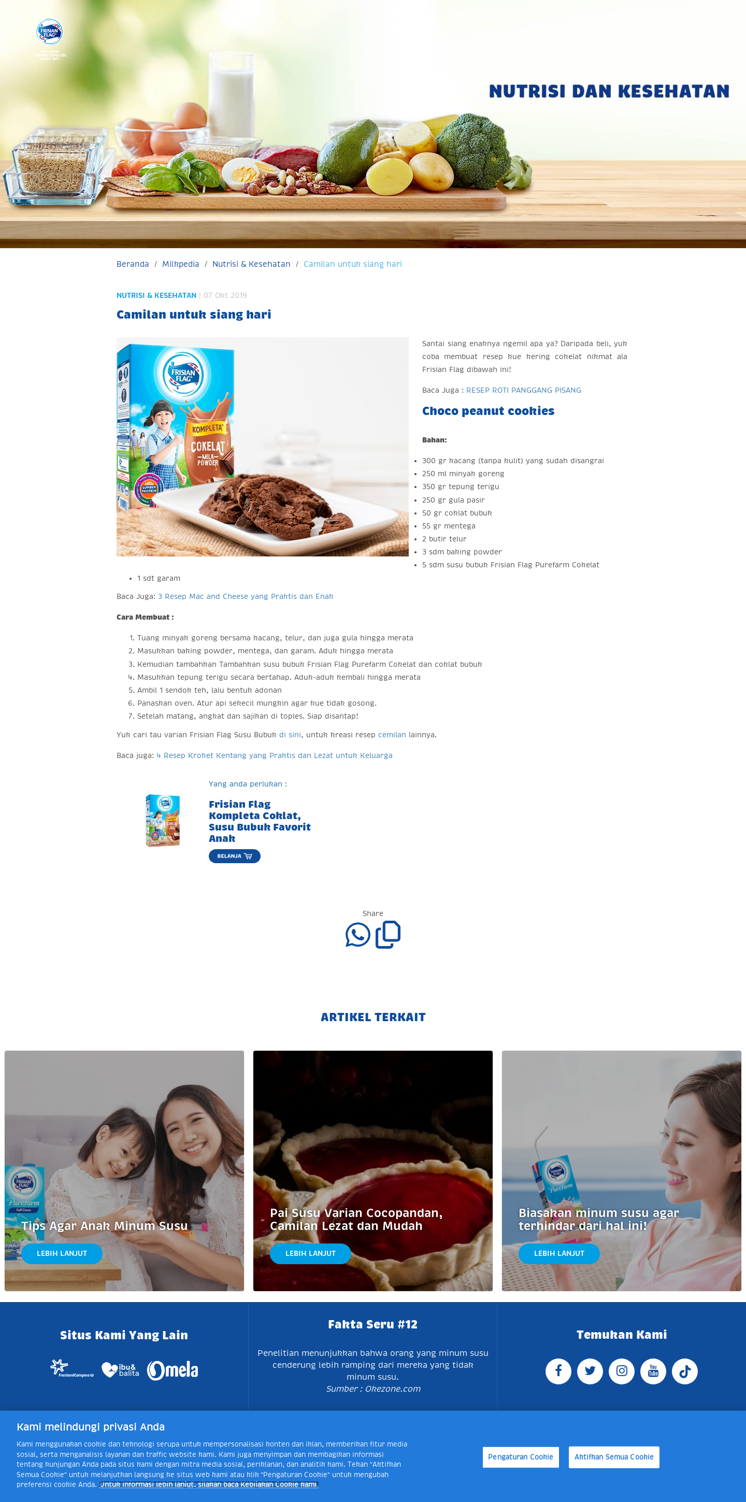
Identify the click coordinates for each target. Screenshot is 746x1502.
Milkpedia (180, 264)
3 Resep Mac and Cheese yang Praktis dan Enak (246, 596)
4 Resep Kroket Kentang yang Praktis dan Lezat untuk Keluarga (274, 755)
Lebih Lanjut (62, 1253)
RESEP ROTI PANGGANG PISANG (523, 390)
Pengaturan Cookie (520, 1457)
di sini (290, 734)
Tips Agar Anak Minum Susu (104, 1226)
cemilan (392, 734)
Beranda (133, 264)
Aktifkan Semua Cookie (614, 1457)
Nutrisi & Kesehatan (251, 264)
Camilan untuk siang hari (353, 264)
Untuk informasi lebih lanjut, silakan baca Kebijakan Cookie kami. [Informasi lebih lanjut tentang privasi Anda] (209, 1484)
